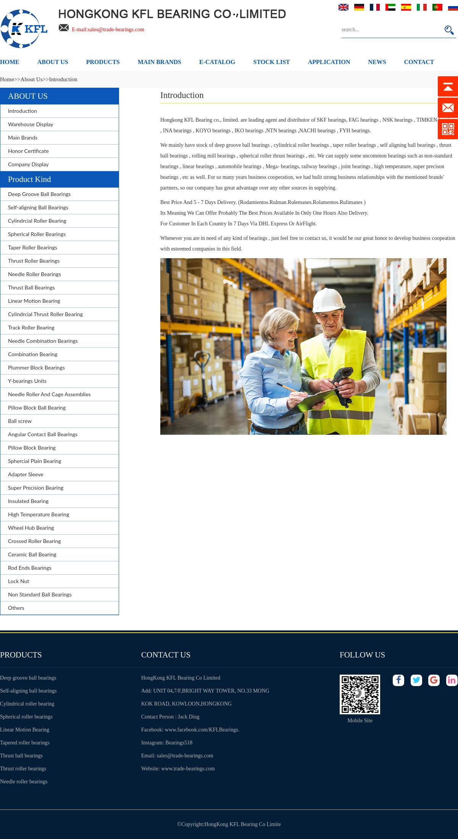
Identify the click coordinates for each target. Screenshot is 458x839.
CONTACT (419, 62)
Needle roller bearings (23, 781)
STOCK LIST (271, 62)
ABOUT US (52, 62)
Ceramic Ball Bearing (32, 554)
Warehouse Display (30, 124)
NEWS (377, 62)
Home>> (10, 79)
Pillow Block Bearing (32, 447)
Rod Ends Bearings (30, 567)
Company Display (28, 164)
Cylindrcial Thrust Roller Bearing (45, 314)
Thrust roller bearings (23, 768)
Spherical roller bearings (26, 717)
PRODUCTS (103, 62)
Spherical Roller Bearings (37, 234)
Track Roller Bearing (31, 327)
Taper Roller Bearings (32, 247)
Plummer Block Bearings (36, 367)
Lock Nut (18, 581)
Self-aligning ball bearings (28, 691)
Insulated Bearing (28, 501)
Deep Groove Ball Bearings (39, 194)
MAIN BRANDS (159, 62)
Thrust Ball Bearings (31, 287)
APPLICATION (329, 62)
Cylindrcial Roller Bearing (37, 220)
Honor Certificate (28, 151)
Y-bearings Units (27, 381)
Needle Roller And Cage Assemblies (49, 394)
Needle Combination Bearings (43, 341)
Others (16, 607)
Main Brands (22, 137)
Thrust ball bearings (21, 756)
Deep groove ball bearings (28, 678)
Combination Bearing (32, 354)
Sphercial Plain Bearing (34, 461)
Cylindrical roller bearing (27, 704)
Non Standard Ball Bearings (40, 594)
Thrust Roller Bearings (34, 260)
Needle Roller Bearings (34, 274)
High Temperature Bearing (38, 514)
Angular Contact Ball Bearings (42, 434)
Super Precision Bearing (35, 487)
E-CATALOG (217, 62)
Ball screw (20, 421)
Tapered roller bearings (25, 743)
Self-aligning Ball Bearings (38, 207)
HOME (9, 62)
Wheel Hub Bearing (31, 527)
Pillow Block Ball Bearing (37, 407)
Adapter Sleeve (25, 474)
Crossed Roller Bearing (34, 541)
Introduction (22, 111)
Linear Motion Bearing (34, 300)
